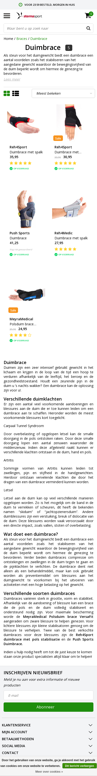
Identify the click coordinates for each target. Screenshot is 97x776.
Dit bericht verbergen (79, 766)
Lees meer (12, 79)
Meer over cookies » (49, 771)
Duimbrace (38, 38)
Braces (21, 38)
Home (8, 38)
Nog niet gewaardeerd (21, 249)
